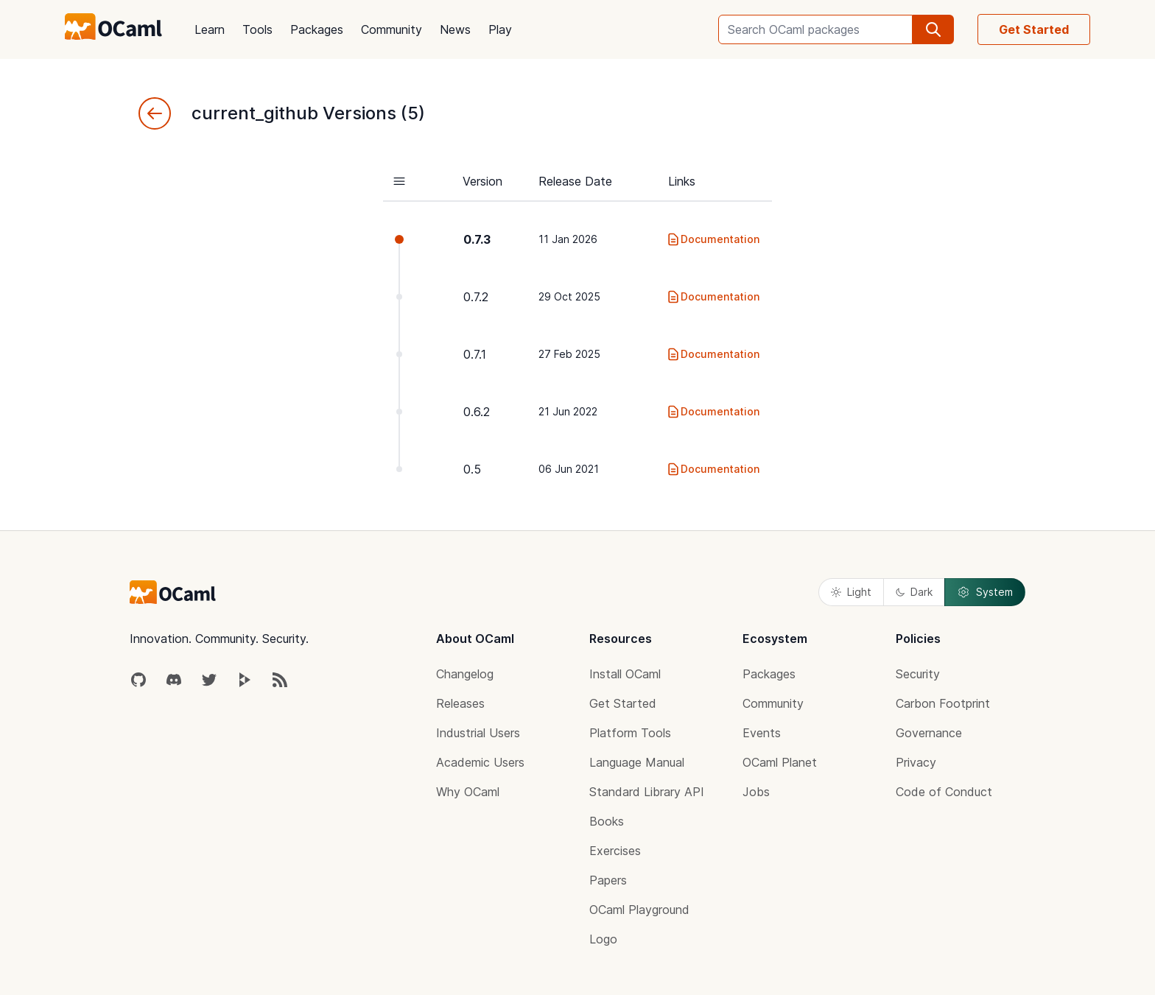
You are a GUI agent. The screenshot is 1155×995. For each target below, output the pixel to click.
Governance (929, 732)
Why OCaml (467, 791)
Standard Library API (646, 791)
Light (851, 592)
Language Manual (636, 762)
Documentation (712, 239)
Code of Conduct (944, 791)
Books (606, 821)
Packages (316, 29)
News (455, 29)
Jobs (756, 791)
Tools (257, 29)
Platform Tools (630, 732)
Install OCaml (625, 674)
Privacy (916, 762)
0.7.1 (474, 354)
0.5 (472, 469)
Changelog (465, 674)
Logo (603, 939)
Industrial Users (478, 732)
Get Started (1034, 29)
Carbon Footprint (943, 703)
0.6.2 (476, 411)
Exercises (615, 850)
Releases (460, 703)
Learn (209, 29)
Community (391, 29)
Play (500, 29)
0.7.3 (477, 239)
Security (918, 674)
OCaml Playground (639, 909)
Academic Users (480, 762)
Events (761, 732)
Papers (608, 880)
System (985, 592)
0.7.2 (475, 296)
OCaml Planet (779, 762)
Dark (914, 592)
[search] (933, 29)
